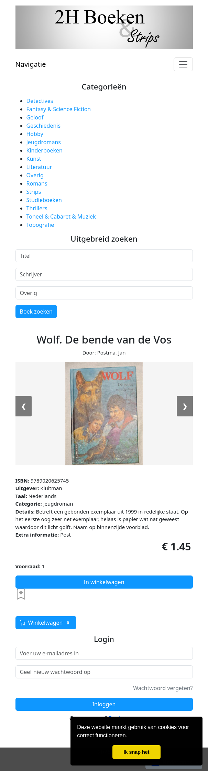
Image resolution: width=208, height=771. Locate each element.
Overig (35, 175)
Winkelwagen (46, 622)
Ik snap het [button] (136, 752)
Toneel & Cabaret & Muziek (61, 216)
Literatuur (39, 167)
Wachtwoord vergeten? (163, 688)
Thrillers (36, 208)
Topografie (40, 225)
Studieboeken (44, 200)
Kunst (33, 158)
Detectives (39, 101)
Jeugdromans (43, 142)
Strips (33, 192)
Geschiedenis (43, 125)
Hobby (34, 134)
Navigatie (30, 64)
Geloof (35, 117)
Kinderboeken (44, 150)
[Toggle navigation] (183, 64)
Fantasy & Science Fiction (58, 109)
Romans (36, 183)
